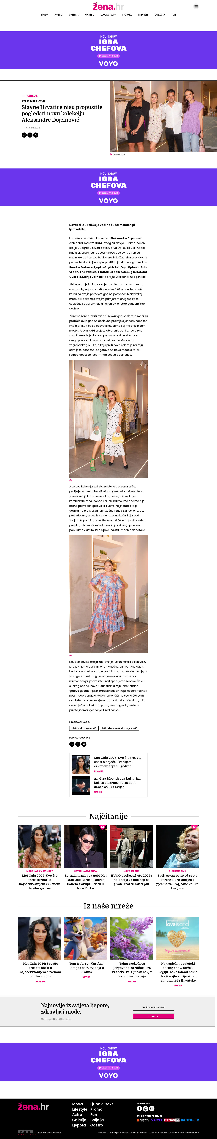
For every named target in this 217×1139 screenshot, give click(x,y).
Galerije (74, 14)
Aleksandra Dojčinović (84, 728)
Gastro (89, 14)
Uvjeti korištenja (158, 1133)
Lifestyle (143, 14)
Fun (174, 14)
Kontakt (102, 1133)
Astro (58, 14)
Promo (96, 1109)
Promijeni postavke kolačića (184, 1133)
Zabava (32, 96)
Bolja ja (160, 14)
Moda (44, 14)
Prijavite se (154, 1016)
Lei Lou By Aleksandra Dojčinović (119, 728)
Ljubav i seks (108, 14)
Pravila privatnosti (118, 1133)
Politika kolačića (139, 1133)
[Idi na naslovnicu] (108, 9)
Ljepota (127, 14)
